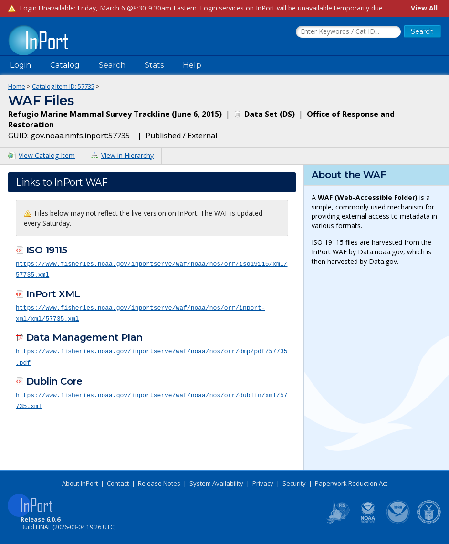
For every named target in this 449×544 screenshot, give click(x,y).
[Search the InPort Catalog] (348, 32)
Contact (118, 483)
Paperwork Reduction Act (351, 483)
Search (112, 65)
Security (294, 483)
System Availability (216, 483)
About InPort (80, 483)
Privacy (262, 483)
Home (16, 86)
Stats (154, 65)
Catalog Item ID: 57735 (63, 86)
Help (192, 65)
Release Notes (159, 483)
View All (424, 7)
